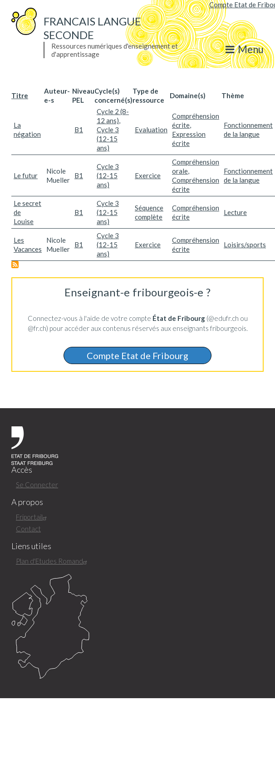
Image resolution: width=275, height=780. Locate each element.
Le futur (26, 175)
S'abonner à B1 (15, 264)
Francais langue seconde (92, 28)
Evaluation (151, 129)
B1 (78, 129)
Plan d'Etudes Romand (52, 561)
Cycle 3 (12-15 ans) (108, 138)
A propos (27, 502)
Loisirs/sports (245, 244)
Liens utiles (31, 546)
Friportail (32, 517)
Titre (19, 95)
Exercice (148, 175)
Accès (21, 470)
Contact (28, 529)
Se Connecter (37, 484)
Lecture (235, 212)
